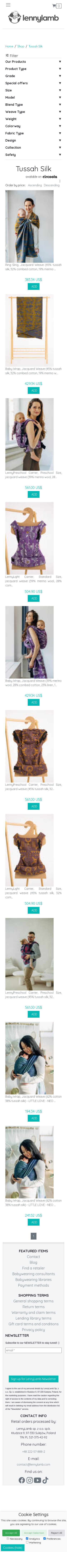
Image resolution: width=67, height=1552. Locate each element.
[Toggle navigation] (20, 4)
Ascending (35, 185)
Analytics (33, 1538)
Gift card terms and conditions (34, 1324)
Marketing (33, 1542)
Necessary (14, 1538)
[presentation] (32, 1364)
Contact (33, 1256)
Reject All (56, 1532)
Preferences (52, 1538)
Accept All (11, 1532)
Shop (21, 46)
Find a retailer (33, 1268)
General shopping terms (33, 1301)
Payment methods (33, 1285)
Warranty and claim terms (34, 1312)
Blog (33, 1262)
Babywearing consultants (33, 1274)
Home (9, 46)
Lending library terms (33, 1318)
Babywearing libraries (33, 1279)
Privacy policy (33, 1329)
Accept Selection (34, 1532)
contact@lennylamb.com (33, 1464)
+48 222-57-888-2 (33, 1451)
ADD (33, 286)
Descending (51, 185)
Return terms (34, 1307)
